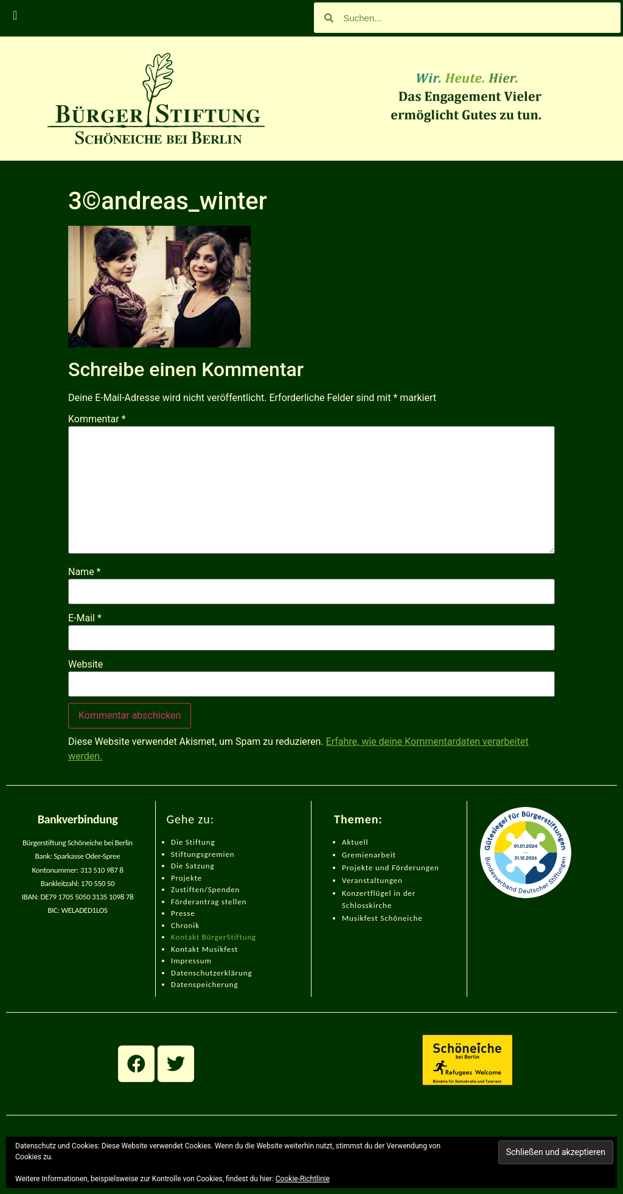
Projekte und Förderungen (390, 867)
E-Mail (85, 618)
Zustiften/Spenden (205, 889)
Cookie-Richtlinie (303, 1179)
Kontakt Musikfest (204, 949)
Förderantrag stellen (208, 901)
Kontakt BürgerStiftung (213, 936)
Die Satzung (193, 865)
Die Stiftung (193, 842)
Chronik (185, 925)
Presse (183, 913)
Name (84, 572)
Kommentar (97, 419)
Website (85, 664)
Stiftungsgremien (203, 854)
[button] (15, 15)
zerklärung (232, 972)
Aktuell (355, 842)
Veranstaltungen (372, 880)
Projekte (186, 877)
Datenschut (192, 972)
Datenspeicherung (204, 984)
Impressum (191, 960)
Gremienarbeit (369, 854)
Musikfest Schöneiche (382, 918)
